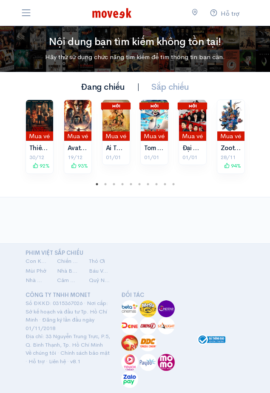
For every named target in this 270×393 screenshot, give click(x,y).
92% (41, 165)
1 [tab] (97, 184)
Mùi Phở (36, 270)
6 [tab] (139, 184)
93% (79, 165)
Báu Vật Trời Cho (100, 270)
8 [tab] (156, 184)
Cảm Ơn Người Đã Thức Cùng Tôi (68, 280)
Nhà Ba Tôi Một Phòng (68, 270)
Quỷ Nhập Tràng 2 (100, 280)
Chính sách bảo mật (85, 352)
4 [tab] (122, 184)
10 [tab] (173, 184)
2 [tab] (105, 184)
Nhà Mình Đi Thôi (36, 280)
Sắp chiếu (170, 87)
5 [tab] (131, 184)
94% (232, 165)
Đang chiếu (103, 87)
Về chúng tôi (41, 352)
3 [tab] (114, 184)
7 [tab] (148, 184)
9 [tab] (165, 184)
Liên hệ (57, 361)
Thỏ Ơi (97, 261)
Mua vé (39, 136)
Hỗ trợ (36, 361)
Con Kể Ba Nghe (36, 261)
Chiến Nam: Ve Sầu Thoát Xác (68, 261)
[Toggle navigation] (26, 12)
